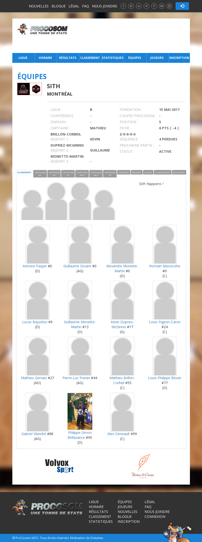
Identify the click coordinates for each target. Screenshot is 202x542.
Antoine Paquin (35, 266)
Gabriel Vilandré (33, 433)
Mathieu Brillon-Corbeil (122, 380)
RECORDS (136, 172)
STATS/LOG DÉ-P (96, 173)
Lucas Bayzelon (34, 322)
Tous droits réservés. (54, 538)
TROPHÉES (123, 172)
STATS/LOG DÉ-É (81, 173)
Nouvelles (39, 6)
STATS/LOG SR (54, 173)
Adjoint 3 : (60, 161)
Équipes (134, 58)
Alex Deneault (119, 433)
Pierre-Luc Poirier (76, 377)
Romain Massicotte (164, 266)
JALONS (148, 172)
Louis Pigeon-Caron (165, 322)
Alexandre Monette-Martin (122, 268)
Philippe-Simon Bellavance (80, 435)
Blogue (59, 6)
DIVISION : (59, 121)
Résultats (67, 58)
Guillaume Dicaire (77, 266)
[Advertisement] (130, 35)
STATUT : (127, 151)
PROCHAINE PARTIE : (137, 145)
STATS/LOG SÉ (68, 173)
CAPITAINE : (60, 128)
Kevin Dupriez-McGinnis (122, 324)
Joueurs (157, 58)
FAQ (85, 6)
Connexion (155, 516)
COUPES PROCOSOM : (138, 115)
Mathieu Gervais (34, 377)
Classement (90, 58)
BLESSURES (179, 172)
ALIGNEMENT (24, 172)
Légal (74, 6)
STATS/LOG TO (110, 173)
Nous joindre (104, 6)
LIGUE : (56, 109)
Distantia (97, 538)
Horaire (45, 58)
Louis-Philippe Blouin (164, 377)
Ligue (22, 58)
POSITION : (129, 121)
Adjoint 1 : (60, 139)
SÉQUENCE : (129, 139)
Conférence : (63, 115)
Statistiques (112, 58)
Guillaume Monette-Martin (80, 324)
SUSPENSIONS (162, 172)
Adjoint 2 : (60, 150)
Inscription (179, 58)
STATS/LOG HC (40, 173)
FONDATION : (131, 109)
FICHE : (125, 128)
